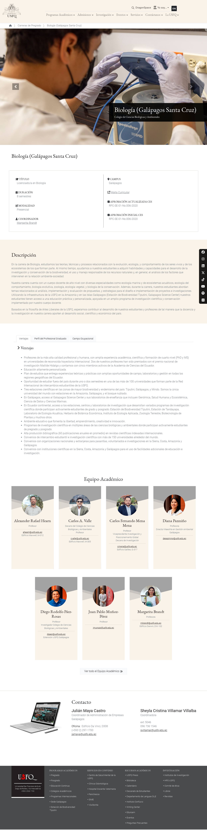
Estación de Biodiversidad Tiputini (62, 809)
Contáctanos (152, 15)
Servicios (135, 15)
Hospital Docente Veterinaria (102, 789)
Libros (167, 791)
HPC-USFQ (170, 781)
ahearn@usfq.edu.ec (32, 532)
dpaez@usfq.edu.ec (56, 634)
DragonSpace (143, 7)
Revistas (169, 796)
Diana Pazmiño (174, 520)
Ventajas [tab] (23, 339)
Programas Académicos (59, 15)
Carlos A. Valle (79, 520)
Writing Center (133, 807)
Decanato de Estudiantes (138, 791)
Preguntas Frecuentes (137, 823)
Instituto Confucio (135, 802)
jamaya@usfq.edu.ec (84, 734)
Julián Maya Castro (89, 711)
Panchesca (94, 794)
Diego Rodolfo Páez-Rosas (56, 614)
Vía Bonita (93, 805)
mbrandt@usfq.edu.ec (150, 623)
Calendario (132, 786)
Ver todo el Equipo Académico (101, 671)
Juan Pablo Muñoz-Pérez (103, 614)
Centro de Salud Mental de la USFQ (101, 777)
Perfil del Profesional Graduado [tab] (50, 339)
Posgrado (55, 781)
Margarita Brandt (27, 223)
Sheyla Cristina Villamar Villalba (168, 711)
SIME (91, 800)
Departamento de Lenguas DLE (141, 796)
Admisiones (84, 15)
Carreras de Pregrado (29, 25)
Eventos (120, 15)
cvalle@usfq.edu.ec (80, 539)
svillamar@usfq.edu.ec (153, 730)
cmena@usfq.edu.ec (127, 546)
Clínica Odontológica (98, 784)
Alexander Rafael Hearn (32, 520)
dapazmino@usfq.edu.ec (174, 539)
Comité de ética (172, 786)
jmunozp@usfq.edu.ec (103, 628)
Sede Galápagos (58, 802)
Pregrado (55, 775)
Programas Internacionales (63, 796)
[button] (15, 87)
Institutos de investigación (177, 775)
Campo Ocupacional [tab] (83, 339)
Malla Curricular (120, 192)
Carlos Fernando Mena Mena (127, 523)
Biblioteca (131, 781)
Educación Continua (60, 786)
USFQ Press (132, 775)
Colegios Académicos (61, 791)
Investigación (103, 15)
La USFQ (171, 15)
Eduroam (131, 812)
